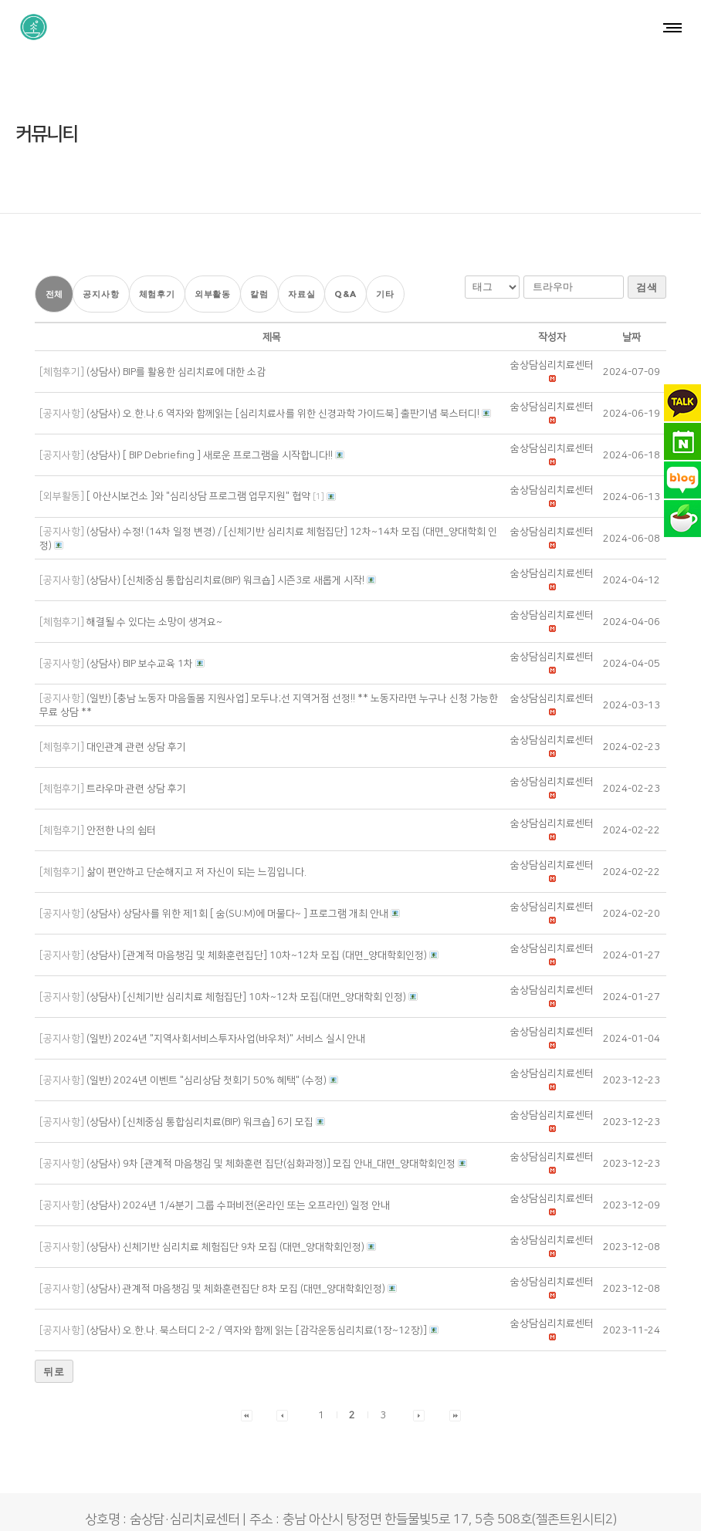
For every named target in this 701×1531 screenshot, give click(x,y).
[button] (552, 307)
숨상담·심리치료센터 (313, 1505)
